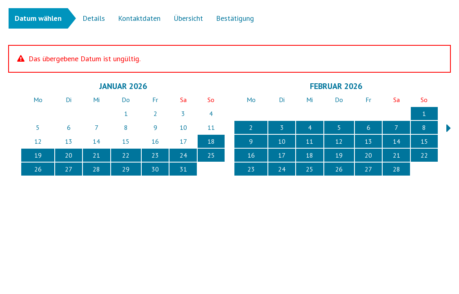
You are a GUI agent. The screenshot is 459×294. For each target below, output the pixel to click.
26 (38, 169)
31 (183, 169)
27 (68, 169)
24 (183, 155)
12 (339, 141)
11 (309, 141)
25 (211, 155)
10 (281, 141)
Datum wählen (38, 18)
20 (68, 155)
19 (38, 155)
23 (155, 155)
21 (96, 155)
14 (396, 141)
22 (125, 155)
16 (251, 155)
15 (424, 141)
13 (368, 141)
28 (96, 169)
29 (125, 169)
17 (281, 155)
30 (155, 169)
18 (211, 141)
